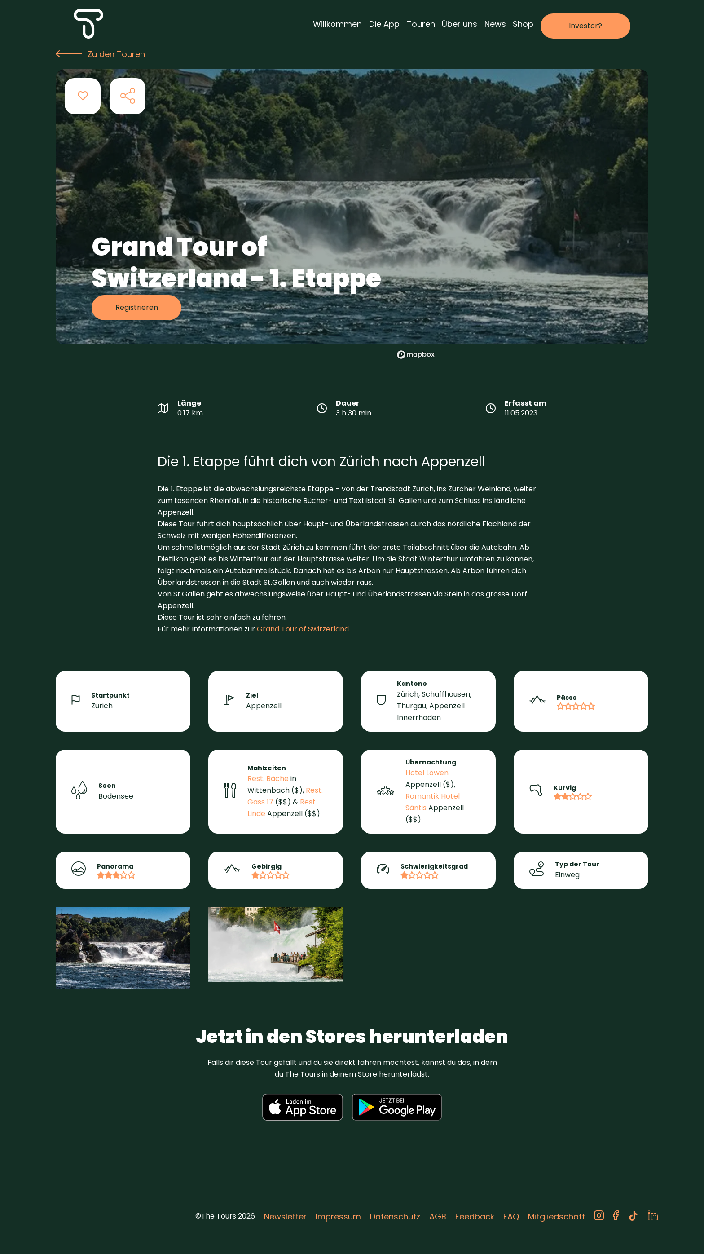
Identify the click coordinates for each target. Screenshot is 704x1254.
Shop (523, 24)
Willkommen (337, 24)
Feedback (474, 1216)
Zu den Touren (100, 54)
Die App (384, 24)
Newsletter (285, 1216)
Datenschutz (395, 1216)
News (495, 24)
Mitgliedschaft (556, 1216)
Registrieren (136, 307)
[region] (511, 224)
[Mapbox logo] (416, 354)
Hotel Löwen (427, 773)
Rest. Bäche (268, 778)
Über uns (459, 24)
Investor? (585, 26)
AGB (437, 1216)
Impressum (338, 1216)
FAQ (511, 1216)
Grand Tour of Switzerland (303, 629)
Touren (421, 24)
